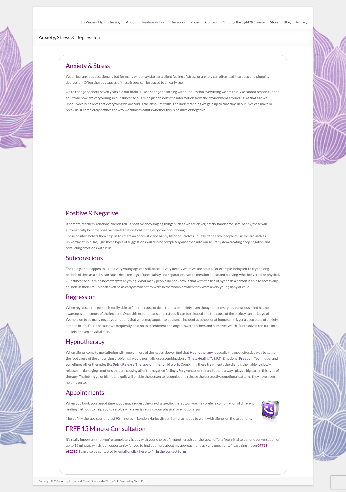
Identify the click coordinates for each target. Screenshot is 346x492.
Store (274, 22)
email (122, 451)
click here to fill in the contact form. (159, 451)
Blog (287, 22)
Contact (211, 22)
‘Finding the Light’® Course (244, 22)
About (131, 22)
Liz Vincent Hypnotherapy (100, 22)
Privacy (301, 22)
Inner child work (166, 364)
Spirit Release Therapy (131, 364)
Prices (195, 22)
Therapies (177, 22)
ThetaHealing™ (200, 358)
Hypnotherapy (201, 352)
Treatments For (152, 22)
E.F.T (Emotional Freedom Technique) (242, 358)
